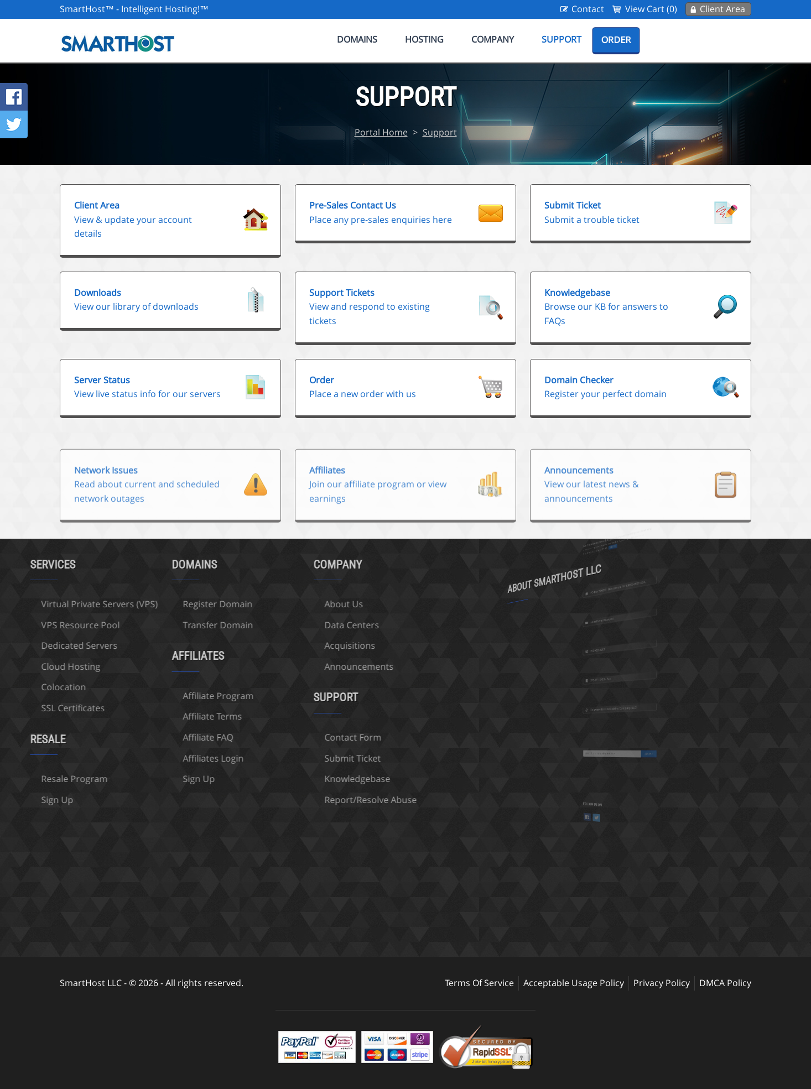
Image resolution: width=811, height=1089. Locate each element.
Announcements (322, 666)
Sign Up (162, 779)
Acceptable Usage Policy (573, 983)
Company (492, 39)
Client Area (722, 9)
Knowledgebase (320, 779)
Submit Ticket (316, 758)
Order (616, 40)
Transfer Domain (181, 625)
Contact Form (316, 737)
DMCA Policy (725, 983)
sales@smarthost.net (610, 619)
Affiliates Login (176, 758)
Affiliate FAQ (171, 737)
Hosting (424, 39)
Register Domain (181, 604)
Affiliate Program (181, 696)
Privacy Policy (661, 983)
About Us (307, 604)
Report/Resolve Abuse (334, 800)
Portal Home (381, 132)
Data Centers (315, 625)
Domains (357, 39)
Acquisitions (313, 645)
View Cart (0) (651, 9)
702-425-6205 (608, 649)
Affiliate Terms (175, 716)
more (615, 545)
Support (561, 39)
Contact (587, 9)
